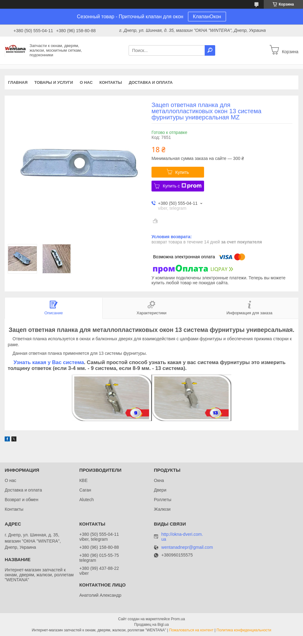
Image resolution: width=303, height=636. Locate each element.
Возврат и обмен (21, 499)
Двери (160, 490)
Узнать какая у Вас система (49, 362)
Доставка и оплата (151, 82)
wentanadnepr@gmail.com (187, 547)
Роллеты (162, 499)
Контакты (111, 82)
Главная (18, 82)
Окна (159, 480)
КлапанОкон (207, 16)
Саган (85, 490)
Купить (182, 172)
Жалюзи (162, 509)
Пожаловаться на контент (191, 630)
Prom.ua (178, 619)
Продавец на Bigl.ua (151, 624)
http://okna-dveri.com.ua (182, 537)
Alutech (86, 499)
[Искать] (210, 50)
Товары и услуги (53, 82)
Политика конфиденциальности (243, 630)
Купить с (182, 186)
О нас (86, 82)
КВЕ (83, 480)
